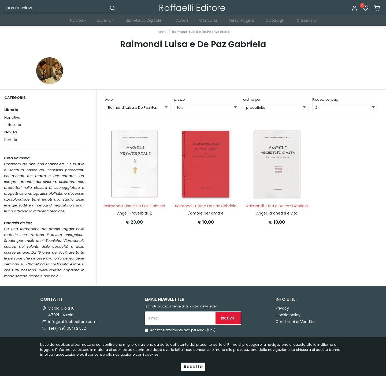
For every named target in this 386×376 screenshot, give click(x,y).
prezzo (179, 99)
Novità (78, 20)
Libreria (105, 20)
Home (161, 31)
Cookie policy (288, 315)
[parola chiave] (55, 7)
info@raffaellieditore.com (72, 321)
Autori (182, 20)
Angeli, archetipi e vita (277, 213)
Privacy (282, 308)
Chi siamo (306, 20)
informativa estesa (73, 349)
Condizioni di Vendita (295, 321)
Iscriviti (228, 318)
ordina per (251, 99)
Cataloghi (275, 20)
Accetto (193, 366)
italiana (14, 124)
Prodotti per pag (325, 99)
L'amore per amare (206, 213)
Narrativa (12, 117)
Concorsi (208, 20)
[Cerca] (112, 7)
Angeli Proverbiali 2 (134, 213)
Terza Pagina (241, 20)
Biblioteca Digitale (145, 20)
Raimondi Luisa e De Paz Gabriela (201, 31)
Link (211, 330)
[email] (180, 318)
